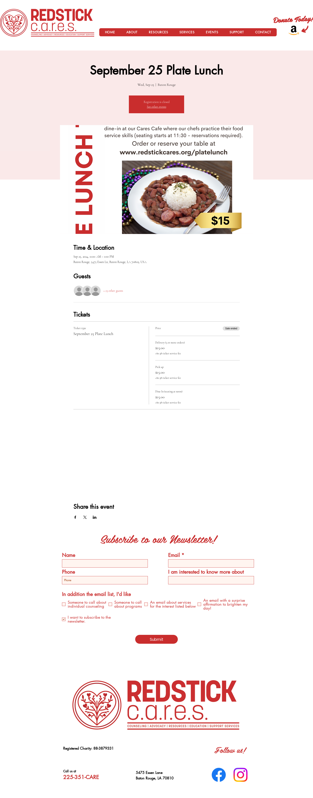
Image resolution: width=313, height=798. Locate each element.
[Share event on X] (85, 517)
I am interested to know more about (206, 572)
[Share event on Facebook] (75, 517)
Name (68, 555)
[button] (132, 32)
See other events (156, 107)
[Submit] (156, 639)
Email (174, 555)
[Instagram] (240, 774)
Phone (68, 572)
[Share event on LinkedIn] (95, 517)
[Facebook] (218, 774)
